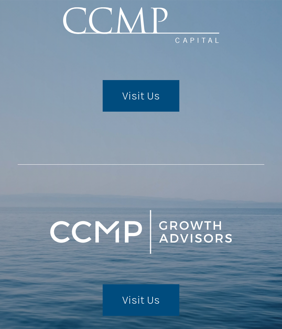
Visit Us (141, 95)
